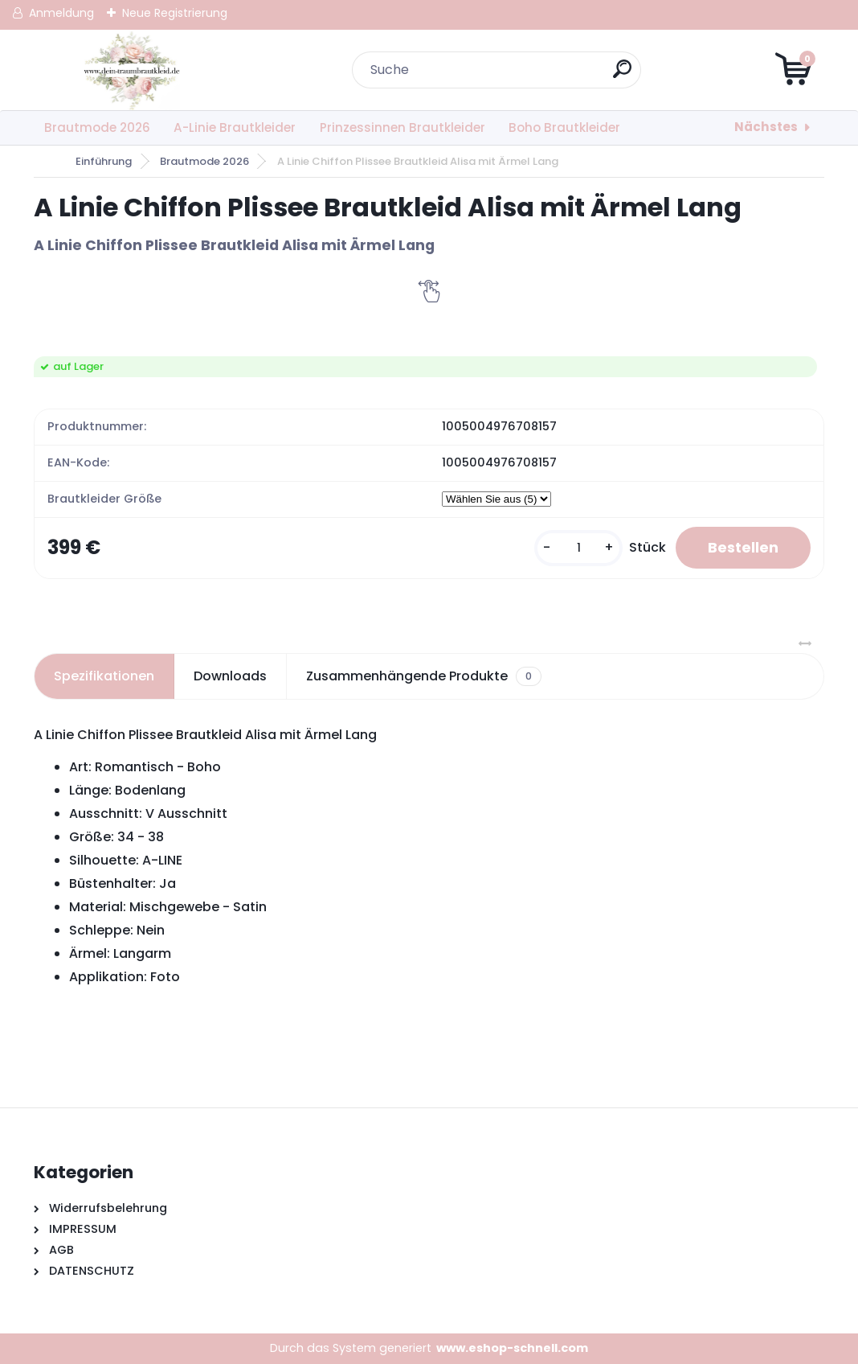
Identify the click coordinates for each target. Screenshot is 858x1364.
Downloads (230, 676)
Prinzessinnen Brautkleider (402, 127)
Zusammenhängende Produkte (423, 676)
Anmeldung (61, 13)
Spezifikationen (104, 676)
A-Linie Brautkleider (235, 127)
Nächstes (766, 126)
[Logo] (132, 70)
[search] (622, 75)
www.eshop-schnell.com (512, 1348)
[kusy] (578, 548)
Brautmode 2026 (97, 127)
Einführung (104, 161)
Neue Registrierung (174, 13)
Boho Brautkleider (564, 127)
